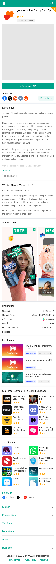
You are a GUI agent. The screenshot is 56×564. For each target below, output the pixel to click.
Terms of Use (14, 560)
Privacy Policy (29, 560)
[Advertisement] (28, 52)
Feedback (6, 332)
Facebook (10, 497)
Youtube (31, 497)
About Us (44, 560)
